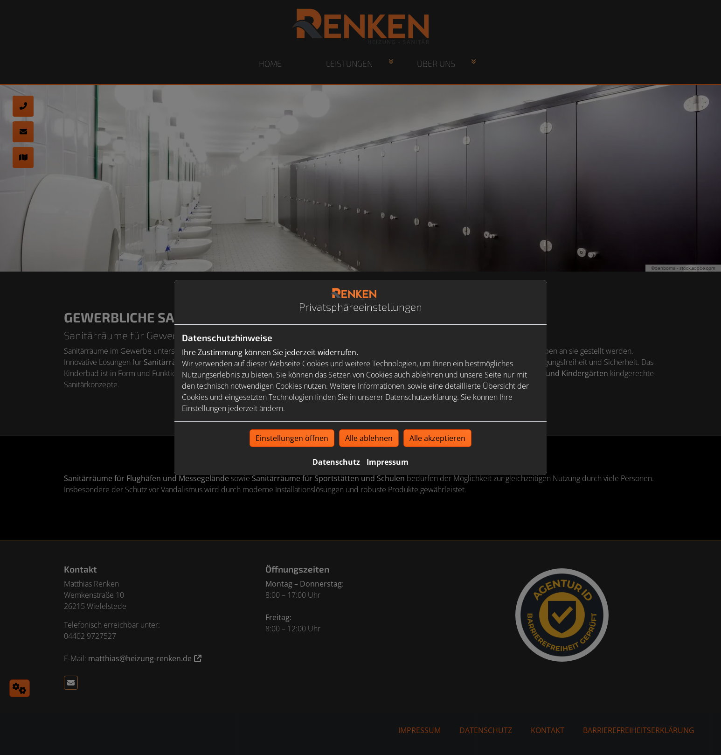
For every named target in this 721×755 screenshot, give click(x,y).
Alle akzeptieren (437, 438)
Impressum (388, 462)
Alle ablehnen (369, 438)
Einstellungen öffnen (292, 438)
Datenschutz (336, 462)
